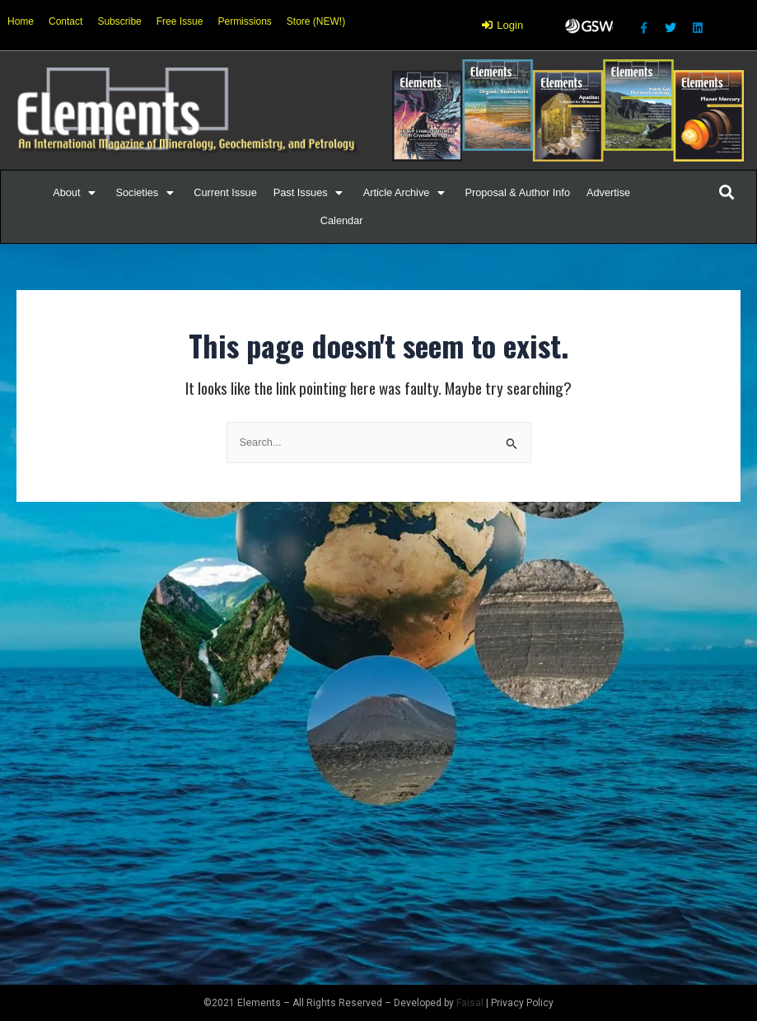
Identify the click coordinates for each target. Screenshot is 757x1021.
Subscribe (119, 21)
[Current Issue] (225, 193)
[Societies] (146, 193)
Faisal (470, 1003)
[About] (75, 193)
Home (20, 21)
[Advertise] (608, 193)
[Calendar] (341, 221)
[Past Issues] (310, 193)
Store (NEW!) (316, 21)
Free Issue (180, 21)
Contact (65, 21)
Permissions (244, 21)
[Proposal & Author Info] (517, 193)
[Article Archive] (406, 193)
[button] (66, 193)
